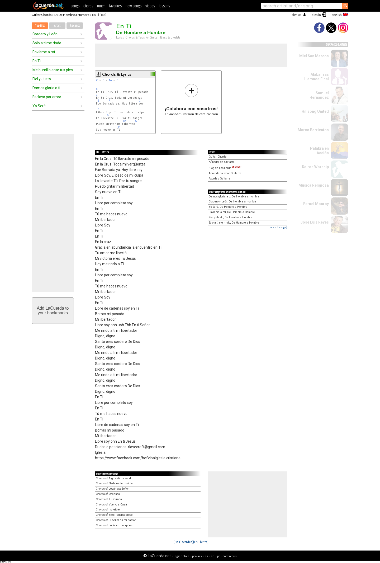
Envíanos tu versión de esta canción (191, 99)
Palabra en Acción (319, 150)
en (213, 556)
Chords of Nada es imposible (114, 483)
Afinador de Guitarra (222, 162)
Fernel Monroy (316, 204)
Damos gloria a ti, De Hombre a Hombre (234, 196)
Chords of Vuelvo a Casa (111, 504)
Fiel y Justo (41, 79)
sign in (316, 15)
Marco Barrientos (313, 130)
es (206, 556)
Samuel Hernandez (319, 95)
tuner (101, 6)
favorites (115, 6)
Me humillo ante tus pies (52, 70)
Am (110, 80)
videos (150, 6)
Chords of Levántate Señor (112, 488)
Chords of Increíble (108, 509)
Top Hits (40, 25)
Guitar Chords (42, 15)
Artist (57, 25)
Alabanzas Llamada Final (316, 76)
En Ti (36, 61)
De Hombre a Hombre (74, 15)
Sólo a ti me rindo (46, 43)
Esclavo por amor (46, 97)
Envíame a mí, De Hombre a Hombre (232, 212)
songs (75, 6)
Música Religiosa (313, 185)
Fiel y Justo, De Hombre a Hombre (230, 217)
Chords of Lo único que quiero (114, 525)
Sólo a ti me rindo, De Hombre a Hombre (234, 222)
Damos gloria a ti (46, 88)
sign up (296, 15)
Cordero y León (45, 34)
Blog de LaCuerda (225, 168)
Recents (75, 25)
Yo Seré (39, 106)
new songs (133, 6)
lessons (164, 6)
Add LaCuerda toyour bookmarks (53, 310)
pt (218, 556)
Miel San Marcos (314, 56)
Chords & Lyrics (116, 74)
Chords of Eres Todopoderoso (114, 515)
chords (88, 6)
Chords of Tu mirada (109, 499)
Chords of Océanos (108, 494)
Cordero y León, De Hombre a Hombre (232, 201)
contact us (229, 556)
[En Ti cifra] (200, 541)
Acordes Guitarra (219, 178)
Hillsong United (315, 111)
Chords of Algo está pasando (114, 478)
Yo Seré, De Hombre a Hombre (228, 207)
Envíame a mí (43, 52)
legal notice (181, 556)
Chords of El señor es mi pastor (116, 520)
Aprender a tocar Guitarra (225, 173)
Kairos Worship (315, 167)
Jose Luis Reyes (315, 222)
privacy (197, 556)
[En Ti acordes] (183, 541)
